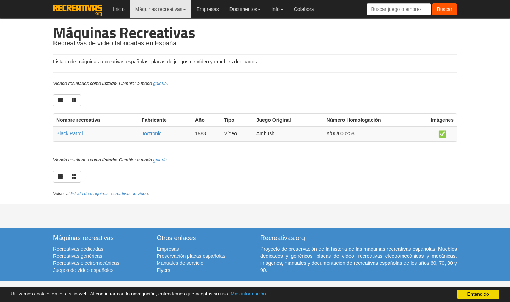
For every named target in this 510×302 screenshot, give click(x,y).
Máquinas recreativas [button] (160, 9)
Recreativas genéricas (77, 256)
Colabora (304, 9)
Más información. (249, 293)
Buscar (444, 9)
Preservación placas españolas (191, 256)
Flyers (163, 270)
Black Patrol (69, 133)
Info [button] (277, 9)
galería (160, 83)
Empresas (208, 9)
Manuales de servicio (180, 263)
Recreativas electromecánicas (86, 263)
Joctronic (152, 133)
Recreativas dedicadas (78, 249)
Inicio (119, 9)
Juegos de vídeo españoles (83, 270)
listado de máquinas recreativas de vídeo (109, 193)
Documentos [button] (245, 9)
